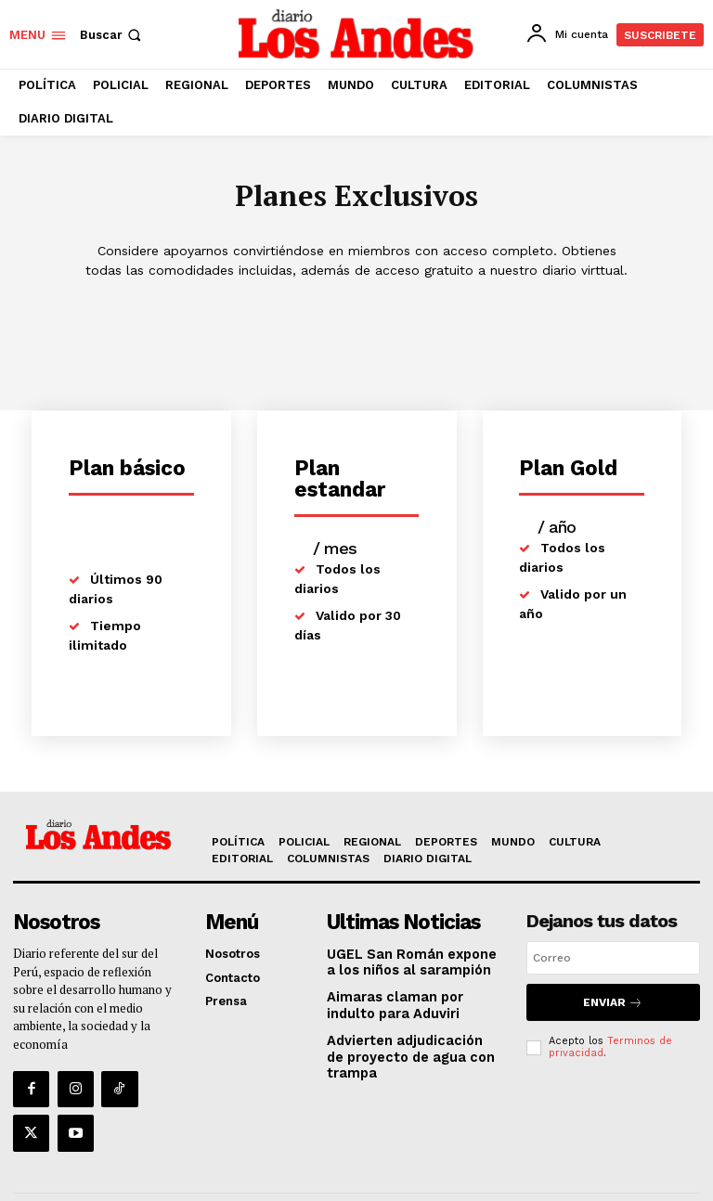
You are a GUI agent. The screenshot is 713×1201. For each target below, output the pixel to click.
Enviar (613, 1001)
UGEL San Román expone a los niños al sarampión (408, 960)
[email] (613, 958)
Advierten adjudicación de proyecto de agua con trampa (408, 1049)
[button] (112, 35)
